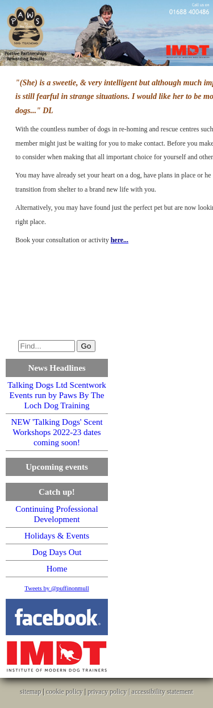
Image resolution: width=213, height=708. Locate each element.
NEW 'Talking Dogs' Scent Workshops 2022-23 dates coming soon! (56, 432)
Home (57, 568)
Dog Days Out (57, 552)
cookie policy (64, 691)
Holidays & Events (56, 535)
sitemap (30, 691)
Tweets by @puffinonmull (56, 588)
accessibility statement (162, 691)
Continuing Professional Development (56, 514)
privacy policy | (109, 691)
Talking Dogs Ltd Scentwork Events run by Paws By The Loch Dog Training (56, 395)
